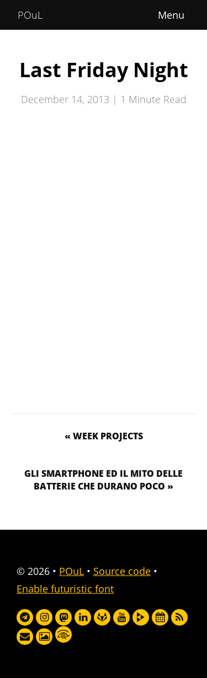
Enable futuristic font (65, 588)
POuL (30, 14)
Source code (122, 571)
